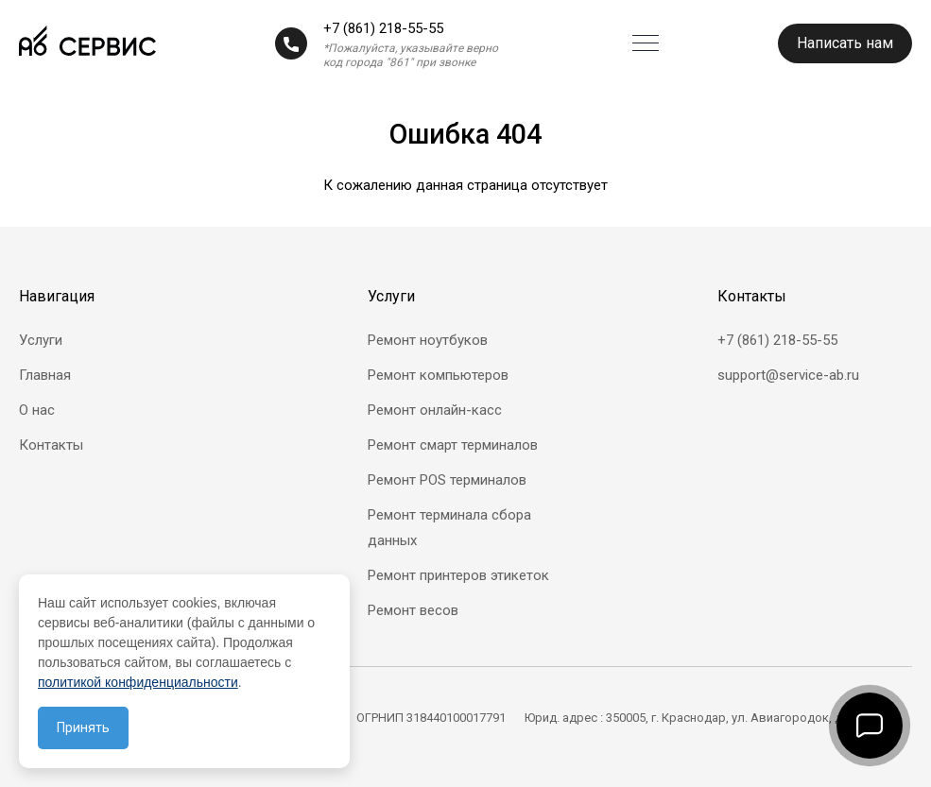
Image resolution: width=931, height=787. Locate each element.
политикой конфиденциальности (138, 682)
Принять (83, 727)
